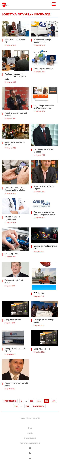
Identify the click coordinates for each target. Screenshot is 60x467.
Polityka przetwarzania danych (30, 443)
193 (53, 401)
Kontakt (30, 433)
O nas (30, 428)
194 (15, 406)
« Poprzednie (9, 401)
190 (31, 401)
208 (27, 406)
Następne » (38, 406)
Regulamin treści (30, 438)
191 (39, 401)
